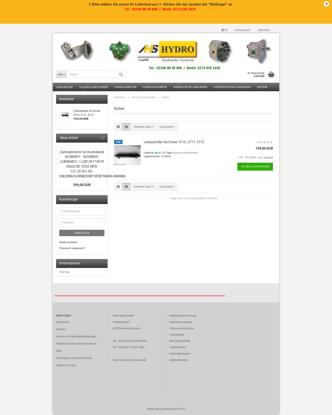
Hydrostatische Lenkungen (232, 87)
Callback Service (66, 365)
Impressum (63, 322)
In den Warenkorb (255, 166)
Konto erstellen (68, 242)
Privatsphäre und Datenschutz (74, 358)
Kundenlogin (242, 30)
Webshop (153, 409)
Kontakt (60, 329)
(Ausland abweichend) (185, 152)
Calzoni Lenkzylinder (93, 87)
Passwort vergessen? (72, 248)
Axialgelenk (64, 87)
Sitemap (64, 272)
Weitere (262, 87)
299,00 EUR (82, 185)
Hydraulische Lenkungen (190, 87)
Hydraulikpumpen (155, 87)
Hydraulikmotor (125, 87)
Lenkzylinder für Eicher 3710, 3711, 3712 (174, 142)
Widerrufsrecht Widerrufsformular (76, 344)
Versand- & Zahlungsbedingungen (76, 336)
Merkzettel (263, 30)
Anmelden (82, 233)
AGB (58, 351)
